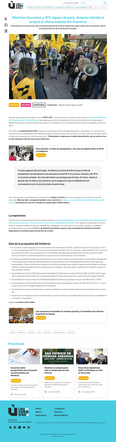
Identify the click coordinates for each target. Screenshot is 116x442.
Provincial (14, 105)
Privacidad (55, 422)
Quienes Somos (46, 422)
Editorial (38, 422)
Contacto (68, 422)
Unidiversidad (39, 105)
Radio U (38, 7)
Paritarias (25, 105)
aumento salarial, (59, 332)
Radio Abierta (47, 7)
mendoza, (31, 332)
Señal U (30, 7)
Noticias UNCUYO (81, 7)
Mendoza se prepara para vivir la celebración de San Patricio (56, 370)
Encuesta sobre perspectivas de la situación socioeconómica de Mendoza (24, 371)
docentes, (47, 332)
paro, (39, 332)
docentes (65, 200)
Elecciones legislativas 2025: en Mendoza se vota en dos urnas (90, 370)
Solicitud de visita (77, 422)
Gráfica (62, 422)
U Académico (59, 7)
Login (103, 422)
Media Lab (69, 7)
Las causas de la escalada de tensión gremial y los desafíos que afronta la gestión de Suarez (69, 312)
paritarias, (71, 332)
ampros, (12, 332)
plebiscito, (22, 332)
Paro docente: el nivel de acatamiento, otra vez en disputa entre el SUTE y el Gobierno (70, 150)
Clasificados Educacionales (92, 422)
